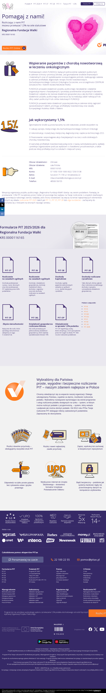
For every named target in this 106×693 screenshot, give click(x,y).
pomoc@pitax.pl (92, 559)
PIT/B (86, 306)
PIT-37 (45, 4)
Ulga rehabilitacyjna (62, 594)
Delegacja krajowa (7, 598)
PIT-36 (35, 270)
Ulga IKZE (59, 600)
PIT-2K (86, 324)
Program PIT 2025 (34, 571)
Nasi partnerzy (87, 574)
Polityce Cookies (50, 691)
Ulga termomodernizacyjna (64, 596)
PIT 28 (60, 200)
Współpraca (87, 576)
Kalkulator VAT (33, 596)
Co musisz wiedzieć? (62, 580)
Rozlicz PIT (86, 4)
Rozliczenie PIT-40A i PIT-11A (37, 580)
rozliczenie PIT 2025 (28, 200)
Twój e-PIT (67, 4)
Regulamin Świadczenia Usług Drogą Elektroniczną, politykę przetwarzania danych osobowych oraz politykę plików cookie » (66, 669)
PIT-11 (58, 4)
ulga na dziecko (74, 200)
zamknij (97, 691)
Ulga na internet (61, 598)
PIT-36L (35, 317)
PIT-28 (52, 4)
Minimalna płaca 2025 (8, 592)
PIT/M (86, 322)
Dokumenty (86, 578)
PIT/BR (86, 314)
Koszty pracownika (7, 600)
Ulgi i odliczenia (61, 571)
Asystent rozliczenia (62, 574)
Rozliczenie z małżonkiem (91, 594)
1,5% (74, 4)
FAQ (57, 582)
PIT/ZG (86, 317)
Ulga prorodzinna (61, 592)
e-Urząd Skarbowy (34, 574)
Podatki (27, 4)
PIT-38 (61, 270)
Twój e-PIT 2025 (34, 576)
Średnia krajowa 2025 (8, 594)
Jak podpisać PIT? (61, 578)
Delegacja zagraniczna (8, 596)
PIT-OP (61, 317)
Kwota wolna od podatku (91, 598)
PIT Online (32, 582)
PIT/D (86, 309)
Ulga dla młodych (61, 602)
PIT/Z (86, 319)
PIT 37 (54, 200)
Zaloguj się (99, 4)
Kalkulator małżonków (35, 594)
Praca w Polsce (6, 602)
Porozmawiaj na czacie (26, 559)
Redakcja (86, 580)
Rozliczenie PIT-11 (34, 578)
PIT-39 (8, 317)
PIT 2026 (36, 4)
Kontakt (85, 582)
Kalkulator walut (34, 600)
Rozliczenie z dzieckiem (90, 596)
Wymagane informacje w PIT (91, 592)
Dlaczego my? (60, 576)
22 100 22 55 (64, 559)
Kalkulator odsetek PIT (35, 598)
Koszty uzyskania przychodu (91, 600)
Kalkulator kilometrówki (36, 602)
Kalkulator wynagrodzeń (36, 592)
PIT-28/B (87, 327)
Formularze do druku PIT (90, 602)
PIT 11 (48, 200)
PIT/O (86, 312)
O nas (85, 571)
